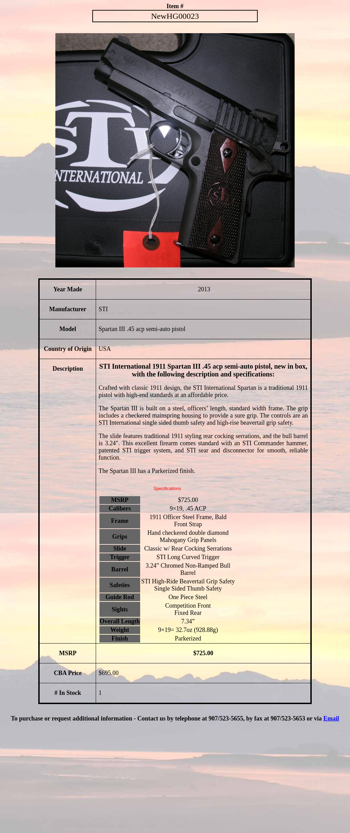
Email (331, 718)
